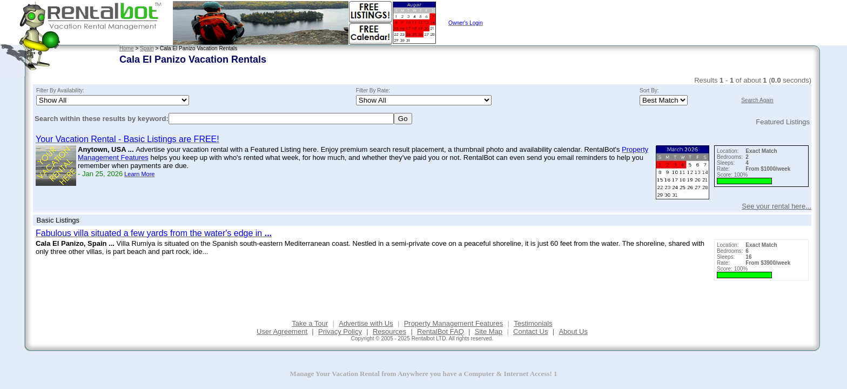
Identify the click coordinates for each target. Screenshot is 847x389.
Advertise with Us (366, 323)
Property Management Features (453, 323)
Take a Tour (310, 323)
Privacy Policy (340, 331)
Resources (389, 331)
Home (126, 48)
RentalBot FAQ (440, 331)
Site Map (488, 331)
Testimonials (533, 323)
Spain (147, 48)
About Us (573, 331)
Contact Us (530, 331)
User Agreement (282, 331)
